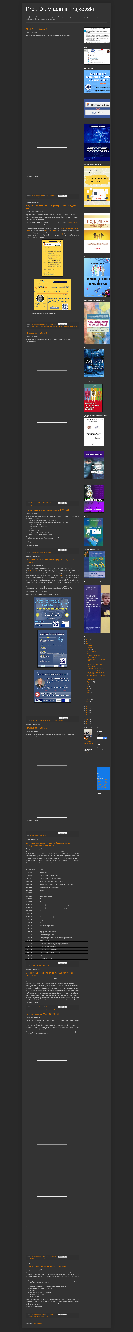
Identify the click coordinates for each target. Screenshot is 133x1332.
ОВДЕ (61, 234)
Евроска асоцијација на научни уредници (45, 326)
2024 (31, 552)
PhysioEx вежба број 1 (36, 728)
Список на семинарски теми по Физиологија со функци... (95, 669)
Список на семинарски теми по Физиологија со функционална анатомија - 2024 (48, 844)
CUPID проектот (32, 570)
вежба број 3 (38, 197)
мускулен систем (45, 197)
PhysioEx (32, 197)
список (44, 965)
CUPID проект (39, 720)
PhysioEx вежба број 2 (36, 333)
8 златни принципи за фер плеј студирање (46, 1266)
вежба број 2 (38, 505)
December (90, 645)
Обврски (54, 1009)
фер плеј (47, 1316)
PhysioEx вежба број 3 (36, 29)
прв (44, 552)
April (88, 692)
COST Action (33, 720)
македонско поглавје (50, 230)
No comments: (53, 195)
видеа (42, 835)
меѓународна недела (68, 326)
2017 (87, 714)
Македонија (60, 326)
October (89, 649)
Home (52, 1321)
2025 (87, 641)
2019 (87, 710)
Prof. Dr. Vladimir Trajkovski (60, 9)
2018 (87, 712)
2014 (87, 721)
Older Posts (75, 1321)
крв (42, 505)
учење (47, 552)
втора (44, 720)
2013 (87, 723)
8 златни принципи (34, 1316)
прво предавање (39, 1258)
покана (32, 328)
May (88, 690)
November (90, 647)
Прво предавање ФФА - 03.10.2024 (42, 1014)
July (88, 686)
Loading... (86, 752)
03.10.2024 (32, 1258)
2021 (87, 706)
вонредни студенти (47, 1009)
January (89, 699)
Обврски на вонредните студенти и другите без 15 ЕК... (96, 673)
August (89, 684)
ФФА (50, 552)
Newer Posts (29, 1321)
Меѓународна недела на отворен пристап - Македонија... (95, 654)
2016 (87, 717)
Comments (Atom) (37, 1323)
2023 (87, 702)
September (90, 682)
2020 (87, 708)
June (88, 688)
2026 (87, 639)
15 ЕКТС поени (33, 1009)
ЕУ (58, 720)
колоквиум (35, 552)
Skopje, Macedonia (102, 749)
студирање (41, 1316)
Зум (56, 326)
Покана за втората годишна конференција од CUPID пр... (95, 663)
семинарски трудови (37, 965)
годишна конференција (51, 720)
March (89, 694)
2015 (87, 719)
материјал (40, 552)
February (89, 697)
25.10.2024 (32, 326)
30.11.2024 (40, 1009)
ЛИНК (60, 575)
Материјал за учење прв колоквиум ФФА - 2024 (48, 510)
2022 (87, 704)
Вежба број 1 (38, 835)
